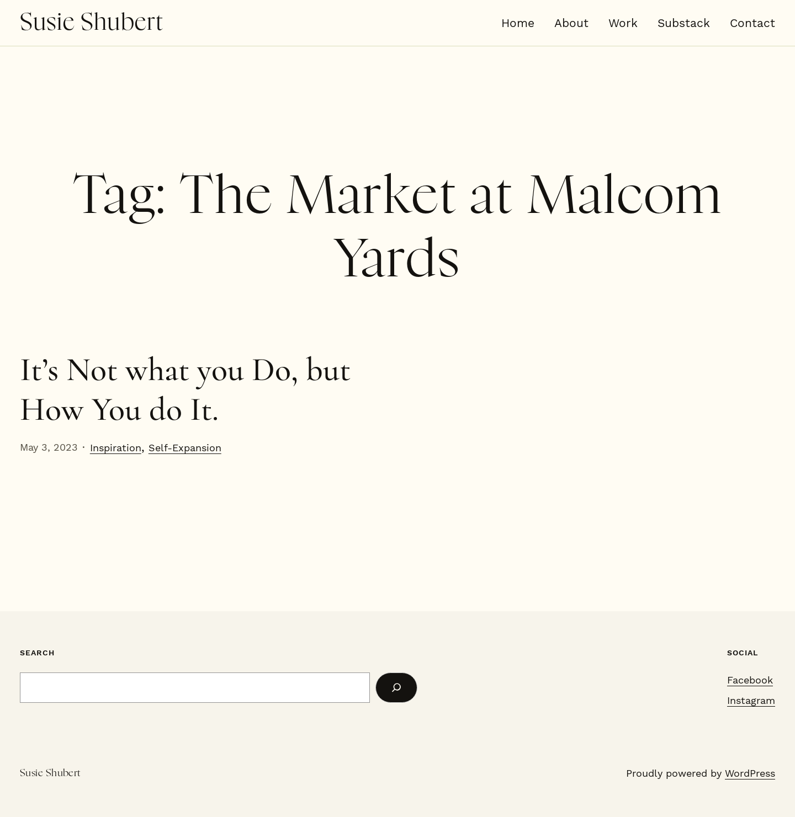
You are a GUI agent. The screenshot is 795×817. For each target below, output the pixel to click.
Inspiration (115, 447)
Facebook (750, 680)
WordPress (750, 773)
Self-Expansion (185, 447)
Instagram (751, 700)
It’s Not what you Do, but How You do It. (185, 389)
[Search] (396, 687)
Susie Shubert (91, 22)
